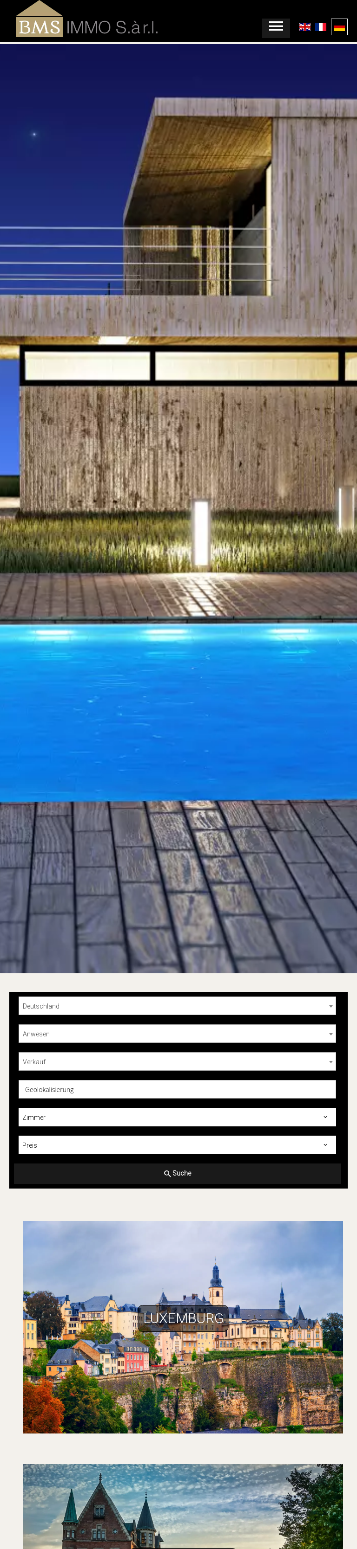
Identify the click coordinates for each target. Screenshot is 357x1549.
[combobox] (177, 1005)
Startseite (69, 18)
